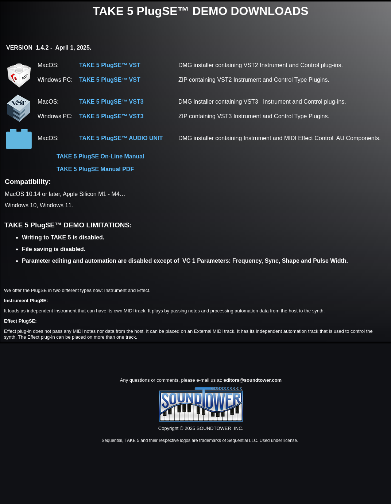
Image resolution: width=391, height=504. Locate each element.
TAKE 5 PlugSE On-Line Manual (100, 156)
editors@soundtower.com (253, 380)
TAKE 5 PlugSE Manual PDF (95, 169)
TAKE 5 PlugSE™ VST (109, 65)
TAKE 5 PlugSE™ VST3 (111, 102)
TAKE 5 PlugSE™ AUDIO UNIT (121, 138)
